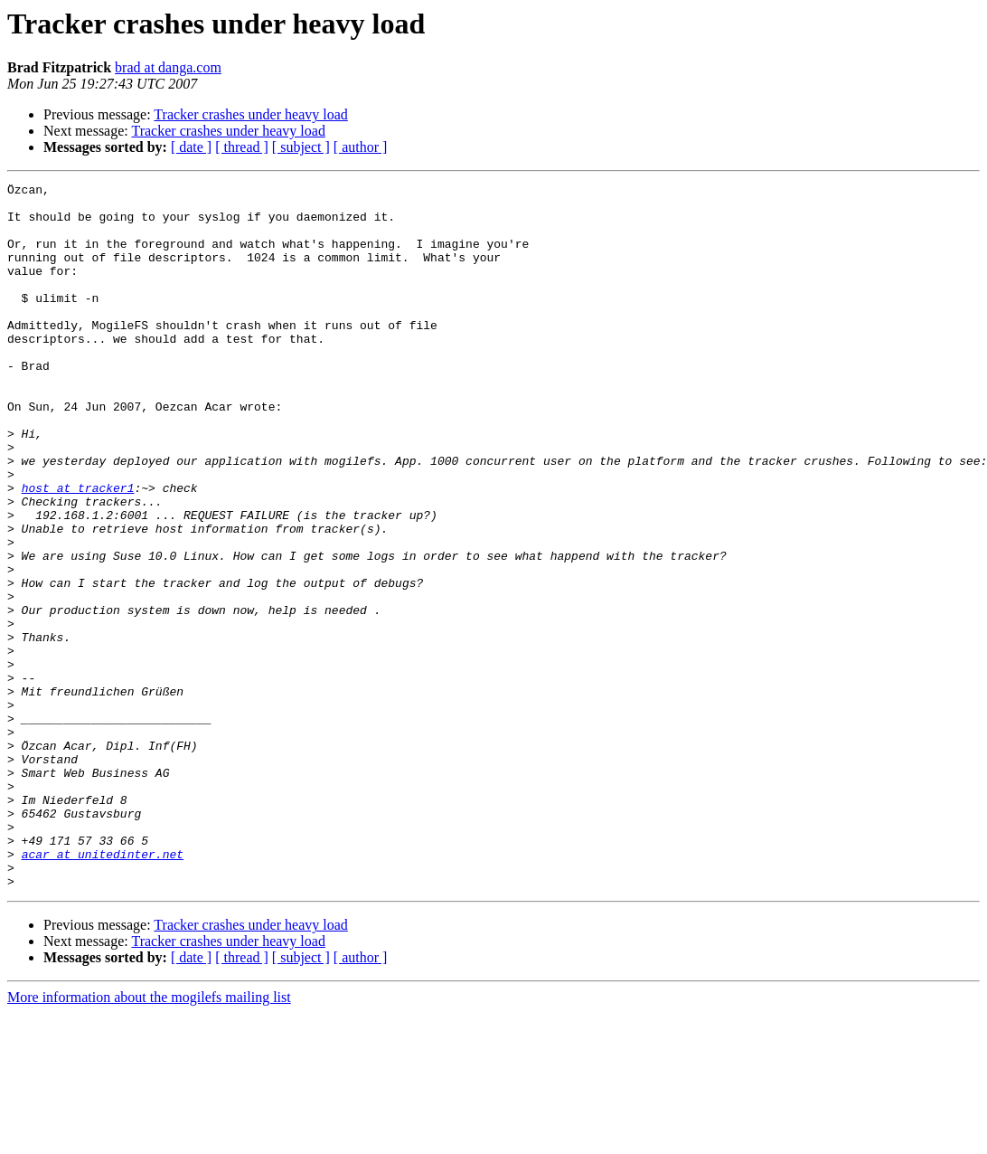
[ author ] (361, 147)
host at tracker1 (78, 550)
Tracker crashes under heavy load (250, 114)
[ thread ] (241, 147)
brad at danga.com (168, 67)
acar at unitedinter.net (102, 989)
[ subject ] (301, 147)
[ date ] (191, 147)
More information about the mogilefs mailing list (149, 1138)
